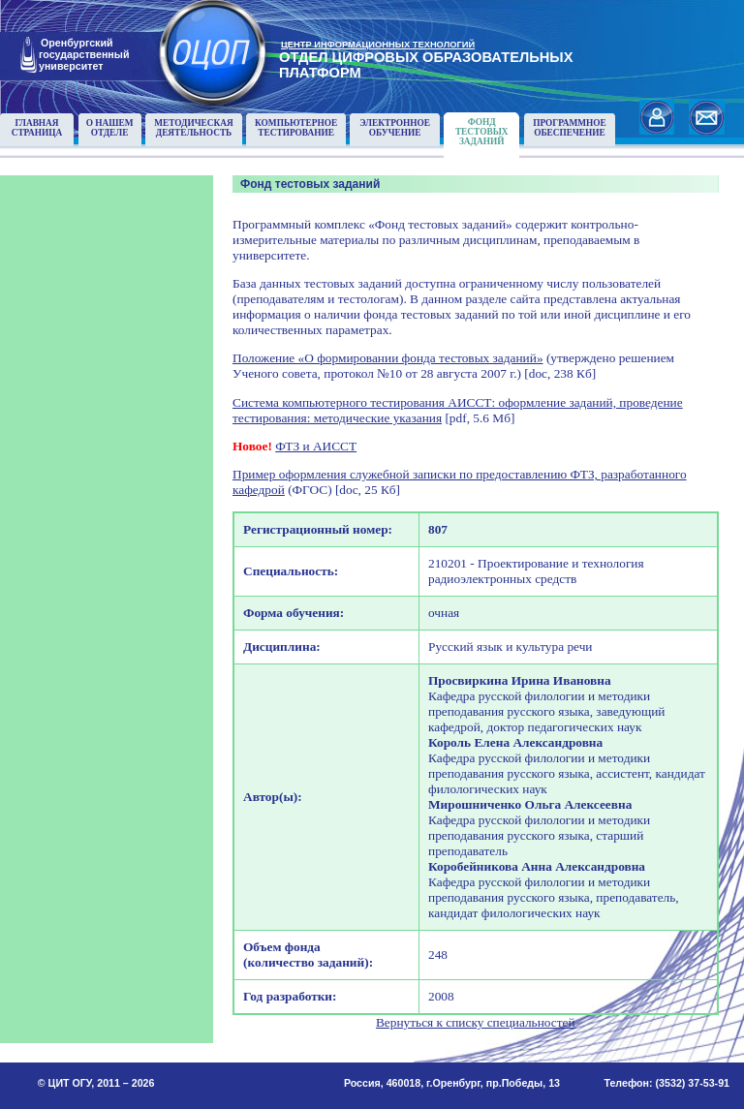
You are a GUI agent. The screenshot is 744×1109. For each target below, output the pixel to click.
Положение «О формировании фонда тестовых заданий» (387, 358)
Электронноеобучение (394, 128)
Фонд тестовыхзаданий (482, 131)
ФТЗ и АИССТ (315, 446)
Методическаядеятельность (193, 128)
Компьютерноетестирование (296, 128)
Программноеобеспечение (569, 128)
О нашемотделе (110, 128)
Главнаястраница (37, 128)
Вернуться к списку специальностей (475, 1022)
